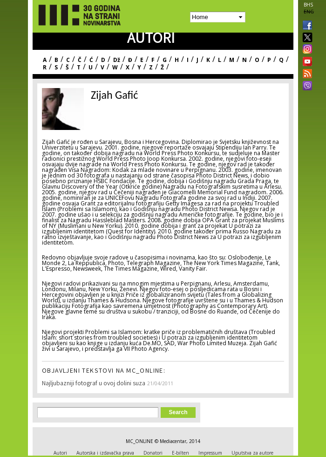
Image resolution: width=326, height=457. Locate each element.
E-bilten (180, 453)
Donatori (153, 453)
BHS (308, 4)
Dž (116, 60)
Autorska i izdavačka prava (105, 453)
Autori (60, 453)
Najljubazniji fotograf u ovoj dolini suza (93, 384)
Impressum (210, 453)
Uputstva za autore (252, 453)
